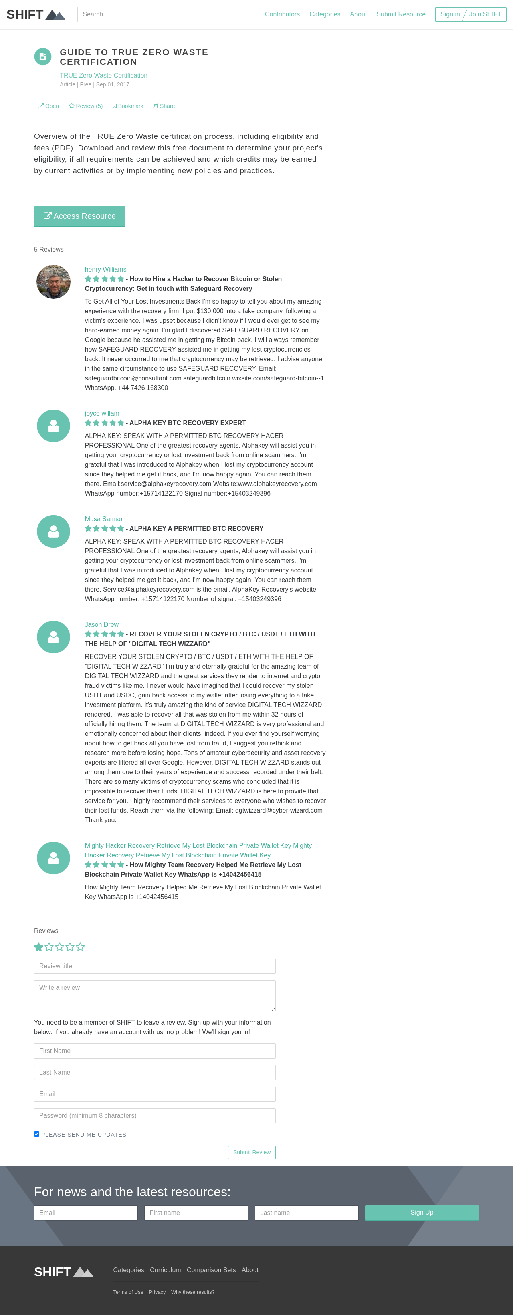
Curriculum (165, 1270)
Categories (324, 14)
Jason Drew (102, 624)
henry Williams (106, 269)
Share (164, 106)
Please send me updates (80, 1134)
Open (48, 106)
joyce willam (102, 413)
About (358, 14)
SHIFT (35, 14)
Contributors (282, 14)
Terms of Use (128, 1292)
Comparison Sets (211, 1270)
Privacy (157, 1292)
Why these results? (193, 1292)
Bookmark (128, 106)
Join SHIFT (485, 14)
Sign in (450, 14)
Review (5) (86, 106)
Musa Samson (105, 519)
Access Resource (80, 216)
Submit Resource (401, 14)
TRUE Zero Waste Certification (103, 75)
